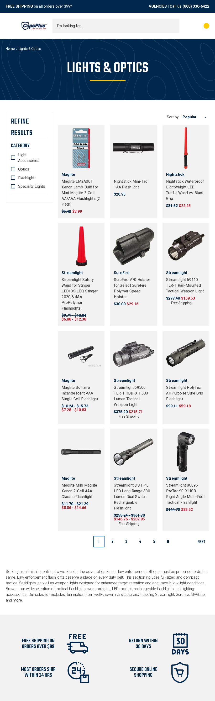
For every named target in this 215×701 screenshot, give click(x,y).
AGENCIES (158, 6)
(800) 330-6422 (196, 6)
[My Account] (185, 25)
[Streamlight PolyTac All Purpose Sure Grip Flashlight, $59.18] (186, 354)
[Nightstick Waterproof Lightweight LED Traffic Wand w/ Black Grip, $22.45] (186, 148)
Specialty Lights (31, 186)
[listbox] (195, 117)
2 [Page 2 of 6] (112, 541)
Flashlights (27, 178)
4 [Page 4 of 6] (140, 541)
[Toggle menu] (10, 25)
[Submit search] (174, 26)
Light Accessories (28, 158)
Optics (23, 169)
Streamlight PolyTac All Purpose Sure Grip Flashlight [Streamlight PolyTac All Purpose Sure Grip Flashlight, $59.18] (184, 393)
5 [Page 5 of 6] (154, 541)
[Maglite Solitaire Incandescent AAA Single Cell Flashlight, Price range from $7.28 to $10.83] (81, 354)
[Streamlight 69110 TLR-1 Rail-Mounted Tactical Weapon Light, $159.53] (186, 246)
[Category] (29, 146)
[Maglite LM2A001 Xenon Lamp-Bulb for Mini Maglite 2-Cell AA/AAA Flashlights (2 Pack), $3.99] (81, 148)
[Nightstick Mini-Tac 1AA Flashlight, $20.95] (133, 148)
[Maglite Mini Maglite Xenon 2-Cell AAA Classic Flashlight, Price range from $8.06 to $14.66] (81, 452)
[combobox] (115, 26)
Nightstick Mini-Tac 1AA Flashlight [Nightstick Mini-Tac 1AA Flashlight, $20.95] (130, 184)
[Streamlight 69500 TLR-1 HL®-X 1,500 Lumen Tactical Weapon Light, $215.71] (133, 354)
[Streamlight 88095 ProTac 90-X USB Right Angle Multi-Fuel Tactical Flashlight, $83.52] (186, 452)
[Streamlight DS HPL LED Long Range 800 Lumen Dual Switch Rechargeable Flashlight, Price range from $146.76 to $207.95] (133, 452)
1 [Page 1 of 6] (99, 541)
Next (203, 542)
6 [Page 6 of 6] (168, 541)
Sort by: (173, 117)
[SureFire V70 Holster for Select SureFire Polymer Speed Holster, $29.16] (133, 246)
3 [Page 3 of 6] (126, 541)
